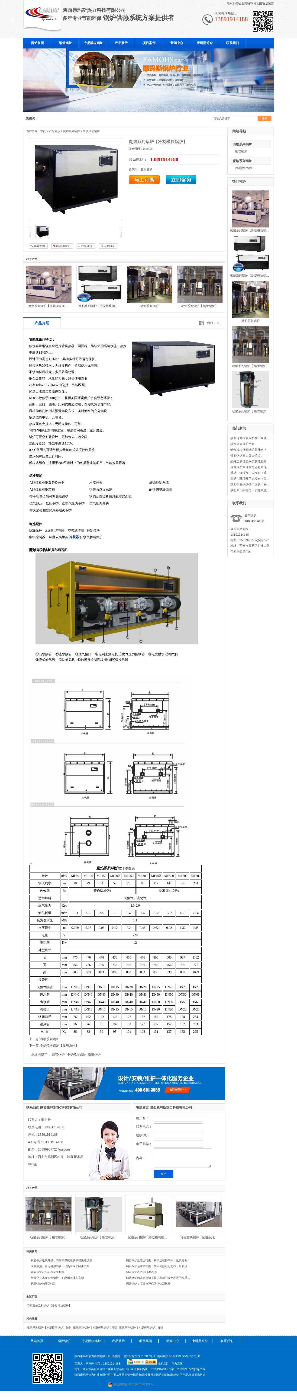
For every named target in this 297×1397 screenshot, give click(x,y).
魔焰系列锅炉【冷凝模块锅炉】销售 (49, 1327)
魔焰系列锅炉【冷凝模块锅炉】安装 (95, 1327)
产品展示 (54, 131)
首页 (43, 131)
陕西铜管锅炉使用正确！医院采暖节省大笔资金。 (250, 484)
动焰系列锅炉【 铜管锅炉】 (250, 366)
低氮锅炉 (94, 1054)
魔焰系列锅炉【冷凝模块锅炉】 (251, 230)
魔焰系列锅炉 (242, 161)
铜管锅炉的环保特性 (43, 1283)
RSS (172, 1356)
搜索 (264, 118)
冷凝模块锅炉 (244, 168)
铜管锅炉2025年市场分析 (141, 1272)
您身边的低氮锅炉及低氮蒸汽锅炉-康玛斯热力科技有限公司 (250, 461)
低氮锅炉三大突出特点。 (247, 455)
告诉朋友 (109, 246)
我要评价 (86, 246)
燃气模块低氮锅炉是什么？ (248, 449)
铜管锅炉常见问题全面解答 (47, 1272)
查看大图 (39, 246)
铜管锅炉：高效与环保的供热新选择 (148, 1283)
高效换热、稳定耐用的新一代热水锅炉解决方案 (60, 1266)
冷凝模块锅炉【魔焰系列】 (59, 1045)
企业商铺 (244, 3)
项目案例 (145, 1341)
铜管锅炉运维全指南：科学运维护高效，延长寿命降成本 (159, 1260)
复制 (143, 169)
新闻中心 (172, 1341)
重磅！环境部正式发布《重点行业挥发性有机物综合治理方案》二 (250, 473)
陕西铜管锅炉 (130, 1374)
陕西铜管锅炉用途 (242, 444)
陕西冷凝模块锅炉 (150, 1374)
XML (179, 1356)
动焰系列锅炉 (242, 144)
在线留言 (268, 3)
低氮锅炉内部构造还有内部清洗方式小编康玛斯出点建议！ (250, 467)
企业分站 (194, 1356)
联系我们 (232, 3)
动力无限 (177, 1363)
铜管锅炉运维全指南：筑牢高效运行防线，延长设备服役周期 (159, 1266)
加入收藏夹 (63, 246)
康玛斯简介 (200, 1341)
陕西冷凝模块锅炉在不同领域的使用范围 (250, 438)
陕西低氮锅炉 (170, 1374)
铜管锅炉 (241, 151)
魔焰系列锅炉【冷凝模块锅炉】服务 (141, 1327)
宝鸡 (185, 1356)
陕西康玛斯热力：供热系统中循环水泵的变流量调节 (250, 490)
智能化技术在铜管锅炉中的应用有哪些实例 (57, 1277)
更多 (149, 169)
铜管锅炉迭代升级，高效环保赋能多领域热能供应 (61, 1260)
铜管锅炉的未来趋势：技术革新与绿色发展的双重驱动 (159, 1277)
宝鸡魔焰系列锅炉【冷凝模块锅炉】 (49, 1305)
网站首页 (36, 1341)
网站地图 (256, 3)
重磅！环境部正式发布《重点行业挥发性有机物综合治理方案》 (250, 478)
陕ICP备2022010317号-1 (139, 1356)
